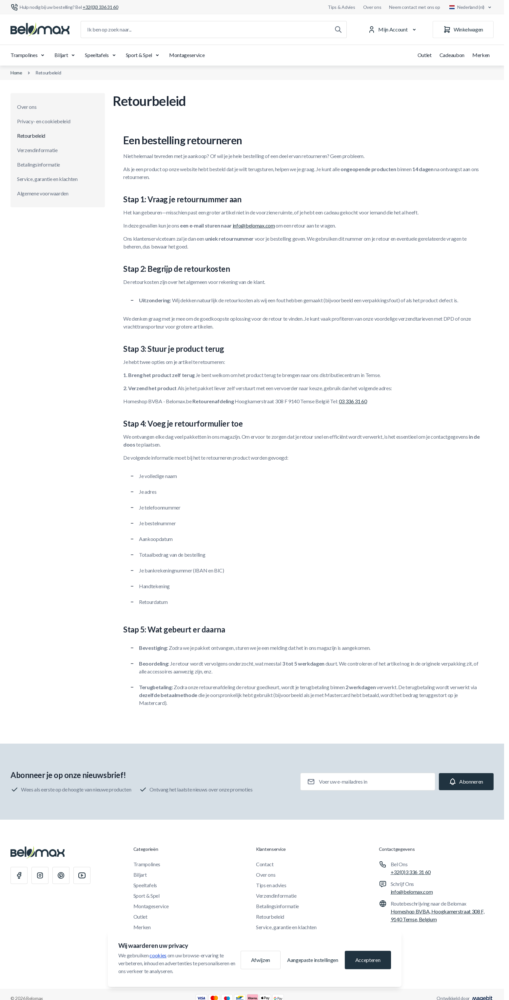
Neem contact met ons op (414, 7)
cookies (157, 955)
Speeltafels (101, 55)
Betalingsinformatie (38, 164)
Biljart (65, 55)
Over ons (372, 7)
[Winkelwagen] (463, 29)
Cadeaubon (452, 55)
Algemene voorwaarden (43, 193)
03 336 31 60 (353, 401)
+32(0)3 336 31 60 (411, 872)
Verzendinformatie (37, 150)
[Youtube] (81, 875)
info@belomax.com (254, 225)
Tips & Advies (341, 7)
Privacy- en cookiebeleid (43, 121)
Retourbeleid (48, 72)
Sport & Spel (143, 55)
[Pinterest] (60, 875)
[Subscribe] (466, 781)
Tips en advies (271, 885)
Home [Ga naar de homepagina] (16, 72)
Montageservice (187, 55)
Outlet (425, 55)
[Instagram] (40, 875)
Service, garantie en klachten (47, 179)
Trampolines (28, 55)
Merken (481, 55)
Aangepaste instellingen (312, 960)
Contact (265, 864)
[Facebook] (19, 875)
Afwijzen (260, 960)
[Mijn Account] (393, 29)
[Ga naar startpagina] (39, 29)
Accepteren (368, 960)
